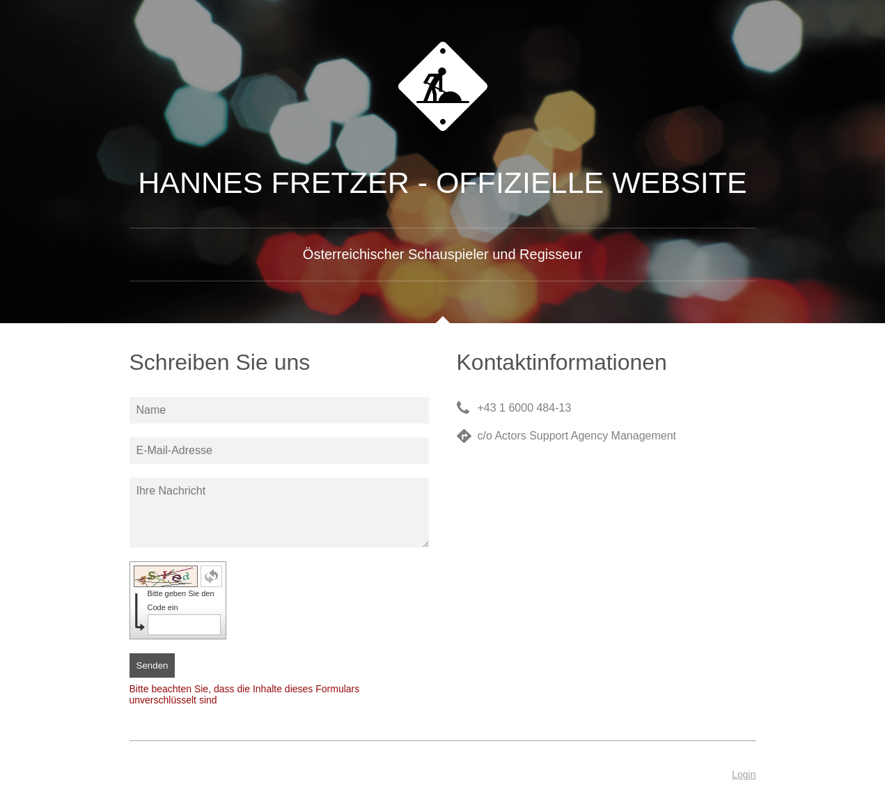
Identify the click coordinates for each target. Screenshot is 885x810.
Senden (152, 665)
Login (743, 774)
